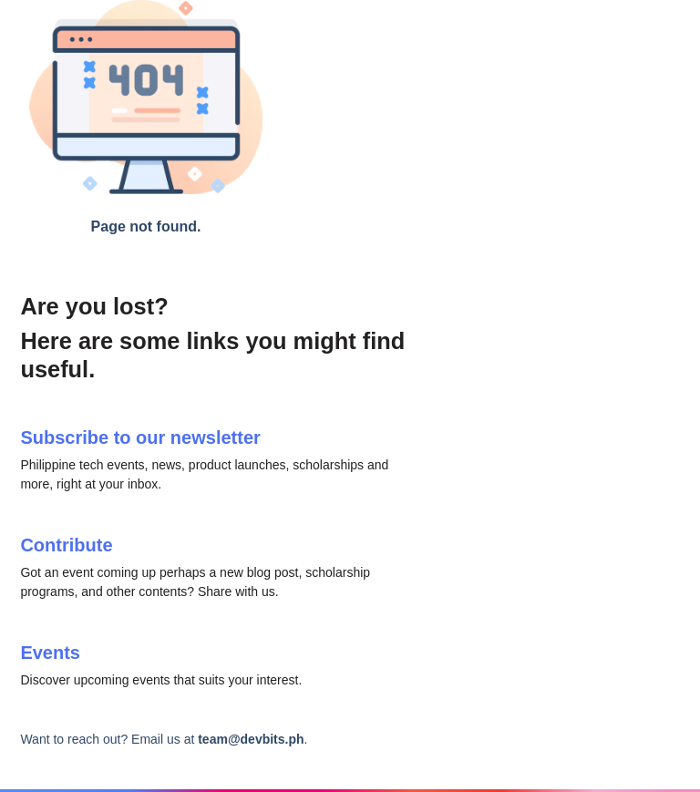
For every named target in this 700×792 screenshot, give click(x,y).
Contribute (66, 545)
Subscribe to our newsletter (140, 437)
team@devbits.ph (251, 739)
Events (50, 653)
